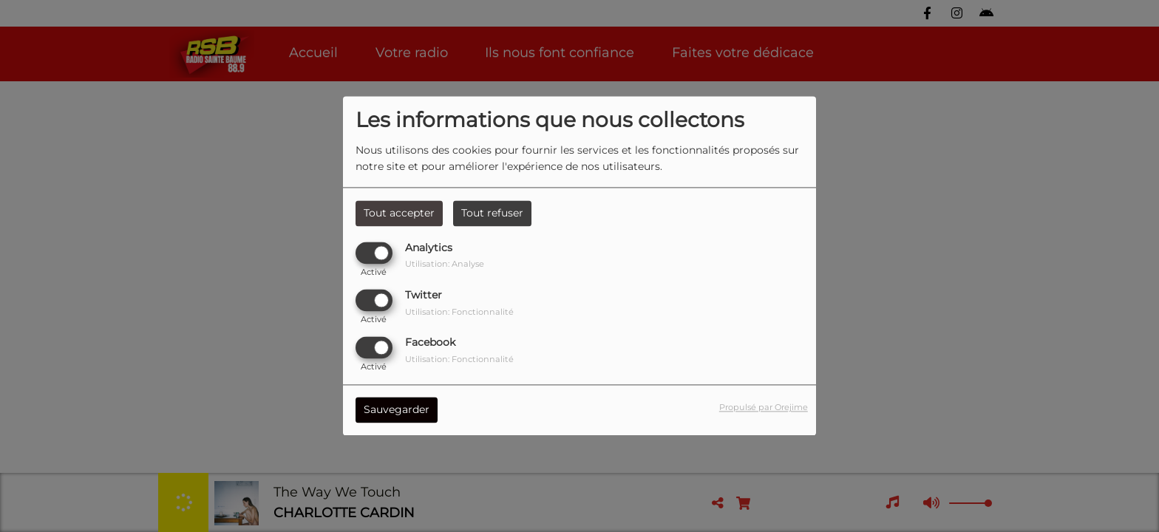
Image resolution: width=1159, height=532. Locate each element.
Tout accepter (399, 212)
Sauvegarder (396, 410)
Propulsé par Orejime (763, 408)
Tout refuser (492, 212)
